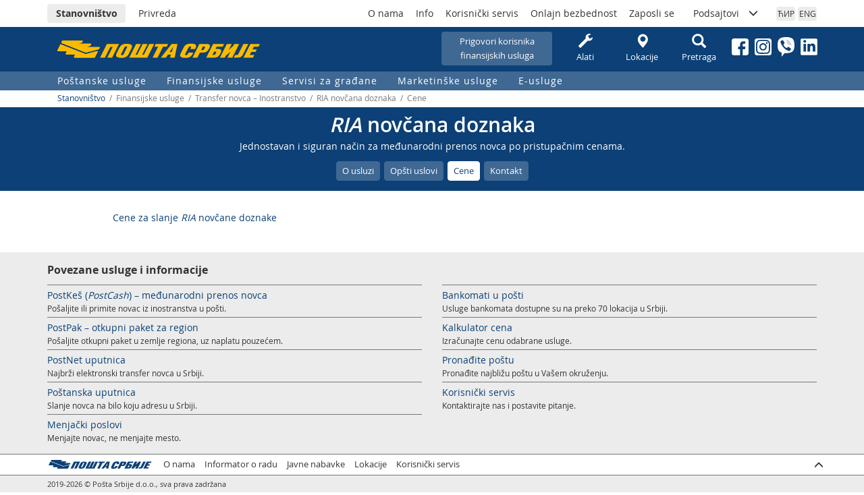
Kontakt (506, 171)
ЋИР (786, 13)
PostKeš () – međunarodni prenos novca (157, 295)
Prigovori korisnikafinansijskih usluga (497, 48)
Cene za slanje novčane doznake (195, 217)
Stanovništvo (86, 13)
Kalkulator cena (477, 327)
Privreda (157, 13)
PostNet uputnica (86, 359)
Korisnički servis (482, 13)
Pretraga (699, 48)
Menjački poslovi (84, 424)
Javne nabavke (316, 464)
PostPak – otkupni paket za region (122, 327)
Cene (464, 171)
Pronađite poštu (478, 359)
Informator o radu (241, 464)
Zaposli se (651, 13)
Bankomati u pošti (483, 295)
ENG (807, 13)
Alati (585, 48)
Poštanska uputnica (91, 392)
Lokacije (642, 48)
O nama (386, 13)
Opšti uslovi (413, 171)
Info (424, 13)
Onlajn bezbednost (574, 13)
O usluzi (358, 171)
